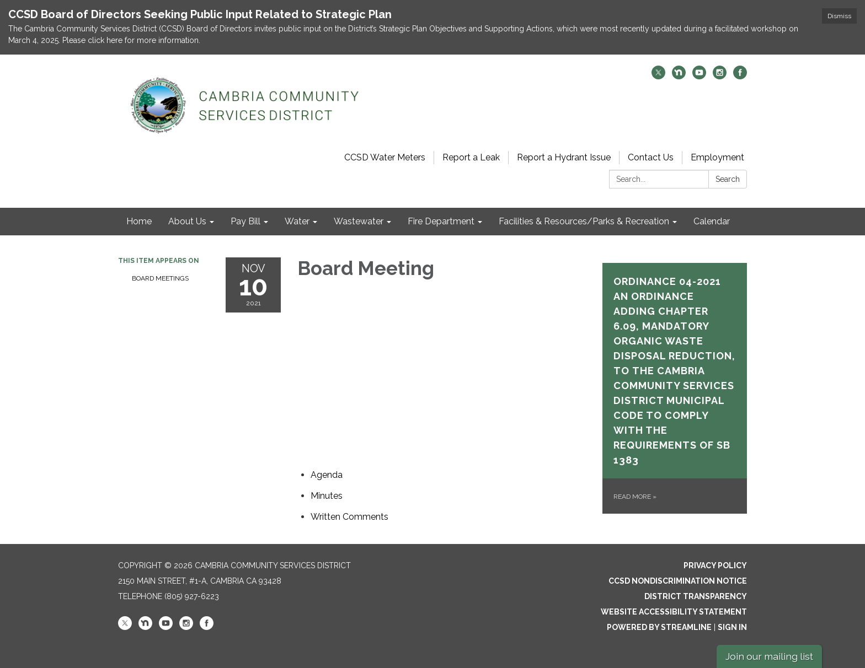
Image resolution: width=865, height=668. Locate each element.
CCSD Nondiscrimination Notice (677, 581)
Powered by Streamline (659, 627)
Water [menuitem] (297, 221)
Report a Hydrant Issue (564, 157)
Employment (717, 157)
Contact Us (651, 157)
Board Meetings (160, 278)
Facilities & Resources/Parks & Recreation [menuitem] (584, 221)
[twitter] (658, 76)
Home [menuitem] (139, 221)
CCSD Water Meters (384, 157)
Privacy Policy (715, 565)
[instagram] (720, 76)
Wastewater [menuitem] (358, 221)
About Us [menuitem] (187, 221)
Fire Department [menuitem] (441, 221)
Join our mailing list (769, 656)
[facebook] (740, 76)
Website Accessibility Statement (674, 611)
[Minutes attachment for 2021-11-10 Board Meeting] (327, 496)
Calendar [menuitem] (711, 221)
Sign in (732, 627)
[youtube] (699, 76)
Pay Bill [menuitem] (245, 221)
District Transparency (695, 596)
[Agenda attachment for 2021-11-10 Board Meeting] (327, 475)
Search (728, 179)
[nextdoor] (679, 76)
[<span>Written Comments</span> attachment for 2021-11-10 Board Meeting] (349, 516)
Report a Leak (471, 157)
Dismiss (839, 16)
